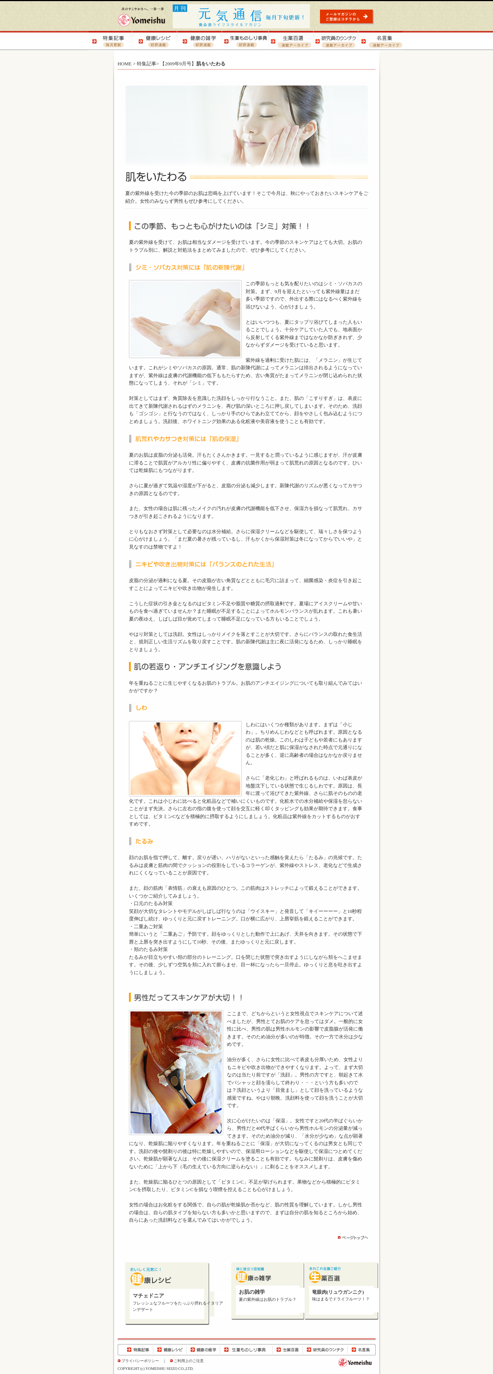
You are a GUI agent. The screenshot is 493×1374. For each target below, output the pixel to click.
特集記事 (146, 63)
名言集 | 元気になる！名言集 (380, 41)
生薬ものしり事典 (246, 1349)
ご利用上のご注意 (189, 1361)
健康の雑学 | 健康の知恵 (200, 41)
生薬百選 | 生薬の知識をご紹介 (290, 41)
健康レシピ (170, 1349)
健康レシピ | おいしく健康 (155, 41)
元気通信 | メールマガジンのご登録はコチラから (348, 16)
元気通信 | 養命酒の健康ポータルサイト (242, 16)
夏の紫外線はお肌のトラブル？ (267, 1299)
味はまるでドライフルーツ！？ (341, 1299)
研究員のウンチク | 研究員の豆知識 (335, 41)
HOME (125, 63)
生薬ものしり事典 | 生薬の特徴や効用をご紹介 (245, 41)
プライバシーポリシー (140, 1361)
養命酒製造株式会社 (141, 17)
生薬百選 (287, 1349)
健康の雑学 (203, 1349)
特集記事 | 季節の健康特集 (111, 41)
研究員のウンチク (324, 1349)
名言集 (361, 1349)
